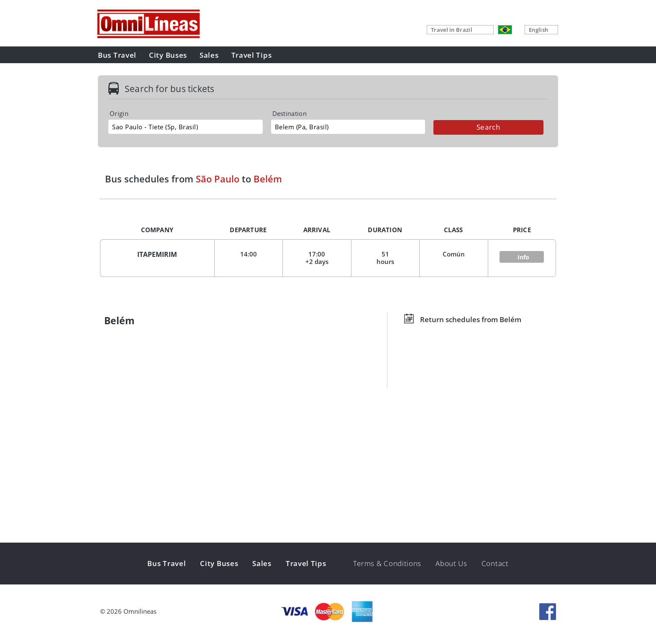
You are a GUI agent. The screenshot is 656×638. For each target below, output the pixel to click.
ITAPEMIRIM (157, 254)
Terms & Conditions (387, 563)
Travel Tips (251, 55)
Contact (495, 563)
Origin (119, 114)
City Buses (168, 55)
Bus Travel (117, 55)
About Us (451, 563)
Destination (289, 114)
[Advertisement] (328, 477)
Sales (209, 55)
